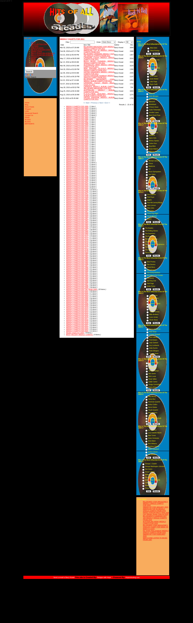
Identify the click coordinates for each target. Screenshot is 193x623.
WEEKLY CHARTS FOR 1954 (77, 206)
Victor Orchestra (153, 438)
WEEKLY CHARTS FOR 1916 (77, 137)
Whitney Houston (154, 151)
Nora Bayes (152, 415)
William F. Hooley (151, 474)
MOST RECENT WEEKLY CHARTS (79, 334)
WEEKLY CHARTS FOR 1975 (77, 244)
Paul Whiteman (154, 363)
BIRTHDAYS (36, 62)
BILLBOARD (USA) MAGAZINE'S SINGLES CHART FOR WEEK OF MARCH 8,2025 (155, 527)
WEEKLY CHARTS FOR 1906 (77, 119)
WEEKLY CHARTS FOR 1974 (77, 242)
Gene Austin (153, 368)
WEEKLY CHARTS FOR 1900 (77, 108)
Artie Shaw (152, 332)
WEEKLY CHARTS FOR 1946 (77, 191)
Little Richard (151, 270)
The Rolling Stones (151, 231)
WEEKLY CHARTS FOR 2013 (77, 311)
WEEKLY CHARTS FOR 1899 (77, 106)
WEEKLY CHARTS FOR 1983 (77, 258)
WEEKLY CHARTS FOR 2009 (77, 306)
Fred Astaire (153, 340)
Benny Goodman (154, 329)
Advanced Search (31, 113)
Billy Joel (151, 177)
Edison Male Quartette (152, 480)
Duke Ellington (154, 351)
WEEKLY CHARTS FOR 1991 (77, 273)
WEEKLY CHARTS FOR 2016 (77, 316)
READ (33, 58)
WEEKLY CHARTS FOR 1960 (77, 217)
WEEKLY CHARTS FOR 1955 (77, 208)
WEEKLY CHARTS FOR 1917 (77, 139)
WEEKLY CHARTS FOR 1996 (77, 282)
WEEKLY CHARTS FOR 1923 (77, 150)
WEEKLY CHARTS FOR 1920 (77, 144)
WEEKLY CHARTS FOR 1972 (77, 239)
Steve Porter (149, 477)
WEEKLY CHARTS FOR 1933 (77, 168)
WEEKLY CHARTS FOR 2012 (77, 309)
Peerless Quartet (153, 446)
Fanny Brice (153, 387)
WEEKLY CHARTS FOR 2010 (77, 307)
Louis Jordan (153, 317)
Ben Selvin (152, 373)
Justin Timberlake (155, 110)
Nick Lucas (152, 376)
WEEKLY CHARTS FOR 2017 (77, 318)
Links (27, 111)
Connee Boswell (154, 334)
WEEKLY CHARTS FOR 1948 (77, 195)
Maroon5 (152, 101)
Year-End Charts (37, 48)
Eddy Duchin (153, 348)
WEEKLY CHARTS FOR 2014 (77, 313)
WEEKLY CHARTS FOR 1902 (77, 112)
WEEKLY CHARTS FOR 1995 (77, 280)
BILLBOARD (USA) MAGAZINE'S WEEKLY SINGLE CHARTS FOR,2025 (155, 503)
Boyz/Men (152, 146)
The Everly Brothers (153, 272)
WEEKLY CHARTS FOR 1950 (77, 199)
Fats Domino (151, 264)
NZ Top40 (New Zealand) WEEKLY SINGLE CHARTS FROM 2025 (156, 531)
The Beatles (149, 228)
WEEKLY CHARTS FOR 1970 (77, 235)
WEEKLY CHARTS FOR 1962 (77, 220)
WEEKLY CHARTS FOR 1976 (77, 246)
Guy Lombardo (154, 345)
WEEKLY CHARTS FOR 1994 (77, 278)
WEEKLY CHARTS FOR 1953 (77, 204)
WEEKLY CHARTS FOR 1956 (77, 210)
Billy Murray (152, 396)
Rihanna (152, 93)
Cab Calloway (153, 337)
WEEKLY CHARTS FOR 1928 (77, 159)
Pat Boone (150, 278)
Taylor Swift (153, 84)
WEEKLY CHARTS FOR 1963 (77, 222)
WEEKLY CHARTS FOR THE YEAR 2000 (81, 289)
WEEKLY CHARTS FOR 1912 (77, 130)
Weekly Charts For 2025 (75, 333)
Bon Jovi (151, 185)
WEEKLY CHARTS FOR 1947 (77, 193)
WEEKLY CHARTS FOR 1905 (77, 117)
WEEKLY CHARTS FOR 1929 (77, 161)
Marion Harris (152, 413)
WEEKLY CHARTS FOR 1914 (77, 133)
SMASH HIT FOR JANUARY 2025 (155, 507)
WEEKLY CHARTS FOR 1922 (77, 148)
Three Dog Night (152, 213)
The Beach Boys (150, 236)
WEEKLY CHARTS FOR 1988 (77, 267)
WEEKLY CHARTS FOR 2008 (77, 304)
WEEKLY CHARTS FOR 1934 (77, 170)
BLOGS (34, 60)
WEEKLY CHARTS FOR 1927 (77, 157)
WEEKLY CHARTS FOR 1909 (77, 124)
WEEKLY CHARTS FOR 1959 (77, 215)
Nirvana (151, 127)
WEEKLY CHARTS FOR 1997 (77, 284)
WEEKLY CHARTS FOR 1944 (77, 188)
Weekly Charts (36, 51)
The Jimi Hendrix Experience (155, 244)
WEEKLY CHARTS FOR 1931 (77, 164)
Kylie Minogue (153, 96)
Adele (152, 73)
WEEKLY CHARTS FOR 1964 (77, 224)
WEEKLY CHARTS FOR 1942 (77, 184)
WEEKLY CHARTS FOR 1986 (77, 264)
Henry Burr (151, 399)
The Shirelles (149, 250)
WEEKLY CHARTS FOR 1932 (77, 166)
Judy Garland (153, 342)
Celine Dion (153, 143)
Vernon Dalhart (154, 371)
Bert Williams (152, 443)
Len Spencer (152, 430)
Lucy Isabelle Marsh (154, 433)
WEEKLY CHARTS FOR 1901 (77, 110)
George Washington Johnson (155, 466)
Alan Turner (152, 435)
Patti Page (150, 283)
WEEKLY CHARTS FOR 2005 (77, 298)
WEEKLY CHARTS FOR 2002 (77, 293)
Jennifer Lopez (154, 112)
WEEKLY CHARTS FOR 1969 (77, 233)
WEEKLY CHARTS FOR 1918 (77, 141)
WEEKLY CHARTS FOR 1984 (77, 260)
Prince (151, 163)
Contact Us (35, 57)
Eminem (152, 118)
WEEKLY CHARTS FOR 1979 (77, 251)
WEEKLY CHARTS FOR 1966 (77, 228)
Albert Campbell (153, 449)
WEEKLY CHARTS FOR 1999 (77, 287)
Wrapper (28, 109)
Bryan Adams (153, 149)
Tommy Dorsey (154, 312)
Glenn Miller (153, 301)
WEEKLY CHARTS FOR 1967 (77, 229)
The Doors (148, 252)
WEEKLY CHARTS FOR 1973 (77, 240)
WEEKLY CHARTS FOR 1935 (77, 172)
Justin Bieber (154, 79)
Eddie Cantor (153, 382)
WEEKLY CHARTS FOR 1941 (77, 182)
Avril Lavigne (153, 99)
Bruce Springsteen (155, 172)
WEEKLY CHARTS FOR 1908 (77, 123)
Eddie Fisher (151, 286)
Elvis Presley (151, 262)
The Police (152, 180)
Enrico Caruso (153, 452)
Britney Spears (154, 141)
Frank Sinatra (153, 298)
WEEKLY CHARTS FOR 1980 (77, 253)
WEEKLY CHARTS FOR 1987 (77, 266)
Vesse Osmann (150, 488)
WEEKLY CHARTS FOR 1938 (77, 177)
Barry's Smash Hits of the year (42, 55)
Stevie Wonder (152, 216)
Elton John (150, 208)
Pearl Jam (152, 130)
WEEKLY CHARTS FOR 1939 (77, 179)
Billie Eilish (153, 48)
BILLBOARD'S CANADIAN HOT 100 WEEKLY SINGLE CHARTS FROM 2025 (155, 518)
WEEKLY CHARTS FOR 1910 (77, 126)
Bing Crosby (153, 295)
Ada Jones (151, 421)
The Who (148, 247)
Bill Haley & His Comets (155, 275)
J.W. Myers (148, 483)
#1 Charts (34, 46)
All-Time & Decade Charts (40, 49)
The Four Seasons (151, 239)
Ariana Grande (155, 60)
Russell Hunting (150, 485)
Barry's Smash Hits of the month (43, 53)
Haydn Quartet (153, 410)
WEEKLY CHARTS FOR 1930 (77, 162)
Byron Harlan (152, 407)
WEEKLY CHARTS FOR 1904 (77, 115)
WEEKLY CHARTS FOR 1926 (77, 155)
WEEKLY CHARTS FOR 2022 (77, 327)
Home (33, 42)
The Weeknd (154, 71)
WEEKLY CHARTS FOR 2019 (77, 322)
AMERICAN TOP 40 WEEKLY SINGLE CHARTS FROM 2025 (154, 510)
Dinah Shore (153, 320)
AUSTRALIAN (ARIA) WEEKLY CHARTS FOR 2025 (154, 522)
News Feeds (29, 107)
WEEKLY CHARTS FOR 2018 (77, 320)
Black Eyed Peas (154, 115)
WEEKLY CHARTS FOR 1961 (77, 219)
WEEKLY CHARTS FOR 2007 (77, 302)
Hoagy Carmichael (155, 384)
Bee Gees (150, 211)
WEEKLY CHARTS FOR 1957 (77, 211)
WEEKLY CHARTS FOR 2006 (77, 300)
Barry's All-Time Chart (39, 44)
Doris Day (152, 306)
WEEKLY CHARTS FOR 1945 (77, 190)
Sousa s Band (149, 472)
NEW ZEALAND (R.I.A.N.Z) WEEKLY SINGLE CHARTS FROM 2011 (99, 69)
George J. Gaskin (151, 464)
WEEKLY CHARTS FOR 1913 (77, 132)
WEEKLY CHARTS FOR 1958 (77, 213)
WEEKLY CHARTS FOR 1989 (77, 269)
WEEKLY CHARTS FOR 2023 (77, 329)
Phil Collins (152, 182)
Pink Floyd (150, 197)
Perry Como (153, 309)
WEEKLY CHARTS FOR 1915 (77, 135)
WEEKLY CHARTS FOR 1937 (77, 175)
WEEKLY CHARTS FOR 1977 (77, 248)
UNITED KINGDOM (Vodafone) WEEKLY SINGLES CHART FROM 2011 (99, 76)
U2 (149, 169)
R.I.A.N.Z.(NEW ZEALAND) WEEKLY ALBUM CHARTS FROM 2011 (99, 94)
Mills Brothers (153, 314)
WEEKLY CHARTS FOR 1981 (77, 255)
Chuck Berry (151, 267)
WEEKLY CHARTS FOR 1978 (77, 249)
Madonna (152, 166)
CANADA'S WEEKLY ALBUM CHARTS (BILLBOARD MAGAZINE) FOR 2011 (99, 87)
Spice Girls (152, 138)
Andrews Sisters (154, 303)
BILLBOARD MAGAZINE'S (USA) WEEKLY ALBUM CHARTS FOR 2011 (99, 80)
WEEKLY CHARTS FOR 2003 (77, 295)
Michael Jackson (154, 161)
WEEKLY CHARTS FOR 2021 (77, 325)
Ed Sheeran (154, 65)
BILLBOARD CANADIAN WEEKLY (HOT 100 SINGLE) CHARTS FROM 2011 (99, 55)
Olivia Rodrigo (155, 50)
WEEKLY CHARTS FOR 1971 (77, 237)
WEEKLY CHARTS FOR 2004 (77, 296)
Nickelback (152, 104)
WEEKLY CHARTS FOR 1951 (77, 200)
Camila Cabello (155, 68)
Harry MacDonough (154, 418)
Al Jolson (152, 365)
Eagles (149, 200)
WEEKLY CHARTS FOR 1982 (77, 257)
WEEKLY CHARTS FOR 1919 (77, 143)
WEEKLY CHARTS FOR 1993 (77, 277)
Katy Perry (153, 62)
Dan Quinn (148, 469)
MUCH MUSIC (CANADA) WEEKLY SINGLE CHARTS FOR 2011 (99, 62)
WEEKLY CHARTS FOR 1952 (77, 202)
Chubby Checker (150, 242)
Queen (149, 219)
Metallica (152, 135)
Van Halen (152, 174)
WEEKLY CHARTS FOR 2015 (77, 315)
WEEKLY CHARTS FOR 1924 (77, 152)
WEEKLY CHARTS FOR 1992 (77, 275)
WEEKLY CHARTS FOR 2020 (77, 324)
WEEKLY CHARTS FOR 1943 (77, 186)
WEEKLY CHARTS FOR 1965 (77, 226)
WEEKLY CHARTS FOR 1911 (77, 128)
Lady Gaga (153, 81)
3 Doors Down (153, 107)
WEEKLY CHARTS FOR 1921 (77, 146)
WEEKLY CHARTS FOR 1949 (77, 197)
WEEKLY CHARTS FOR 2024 (77, 331)
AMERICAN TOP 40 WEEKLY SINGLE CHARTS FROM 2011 (99, 51)
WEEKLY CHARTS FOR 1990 (77, 271)
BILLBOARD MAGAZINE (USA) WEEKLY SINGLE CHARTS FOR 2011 (99, 47)
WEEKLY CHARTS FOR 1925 (77, 153)
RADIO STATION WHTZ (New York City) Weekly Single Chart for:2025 (156, 513)
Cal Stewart (152, 454)
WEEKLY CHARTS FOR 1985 (77, 262)
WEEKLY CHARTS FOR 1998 (77, 286)
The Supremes (150, 233)
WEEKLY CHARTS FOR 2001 (77, 291)
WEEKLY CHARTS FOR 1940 (77, 181)
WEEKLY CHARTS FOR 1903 (77, 114)
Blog (26, 105)
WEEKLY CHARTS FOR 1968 (77, 231)
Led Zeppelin (151, 194)
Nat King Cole (151, 281)
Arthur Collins (152, 404)
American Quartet (154, 402)
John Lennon (151, 205)
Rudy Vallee (153, 379)
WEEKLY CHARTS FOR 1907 (77, 121)
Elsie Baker (152, 441)
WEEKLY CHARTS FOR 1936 (77, 173)
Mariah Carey (153, 132)
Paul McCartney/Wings (155, 202)
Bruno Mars (154, 76)
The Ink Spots (153, 353)
